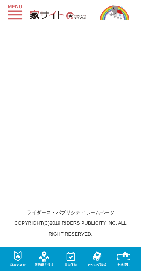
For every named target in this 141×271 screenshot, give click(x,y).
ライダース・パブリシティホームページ (71, 212)
